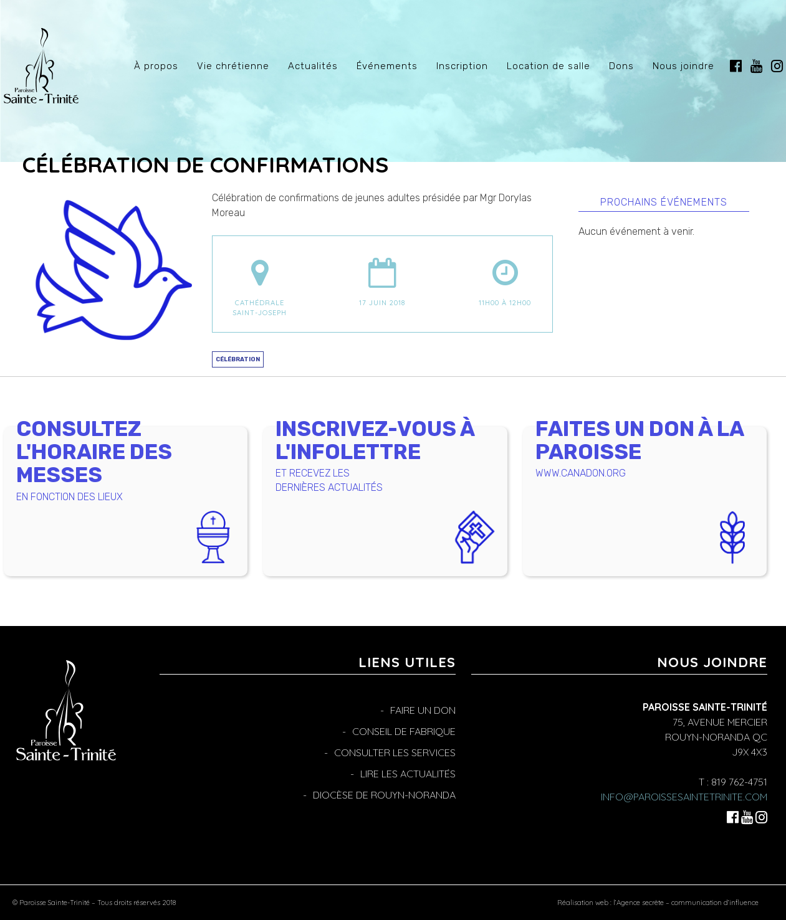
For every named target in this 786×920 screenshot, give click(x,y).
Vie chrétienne (233, 66)
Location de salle (548, 66)
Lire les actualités (408, 773)
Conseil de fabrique (404, 731)
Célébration (238, 359)
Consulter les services (395, 752)
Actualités (313, 66)
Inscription (462, 66)
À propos (156, 66)
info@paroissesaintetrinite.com (684, 796)
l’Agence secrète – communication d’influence (686, 902)
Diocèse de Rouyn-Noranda (384, 795)
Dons (621, 66)
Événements (387, 66)
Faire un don (423, 710)
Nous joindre (683, 66)
